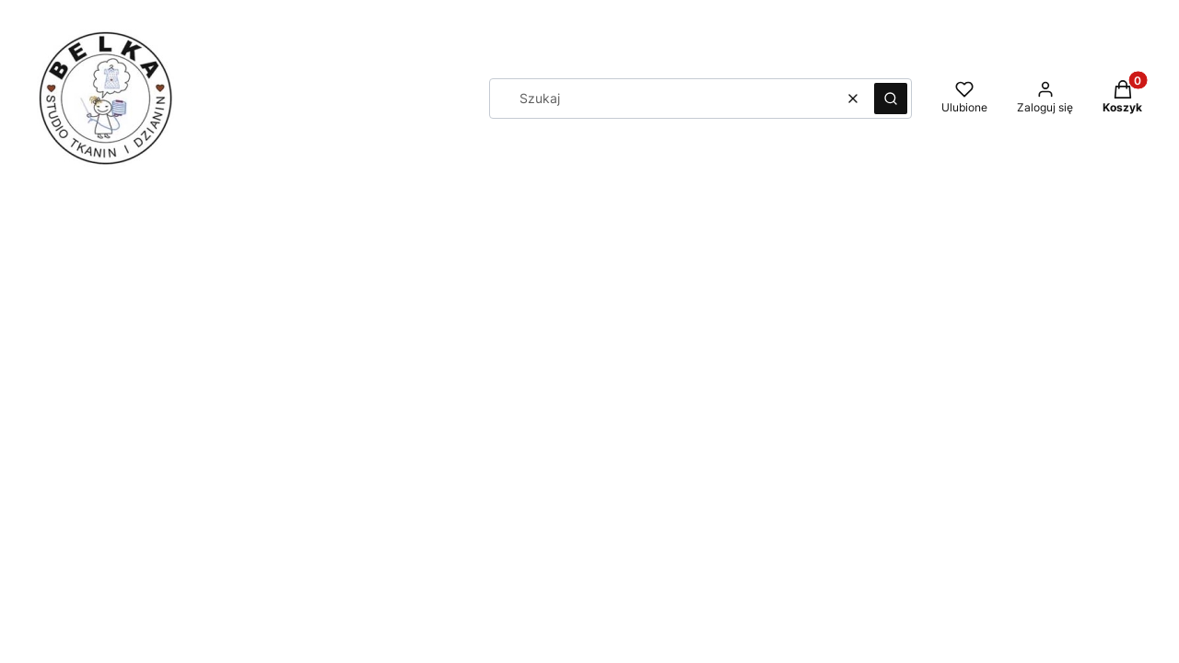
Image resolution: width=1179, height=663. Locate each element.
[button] (890, 98)
